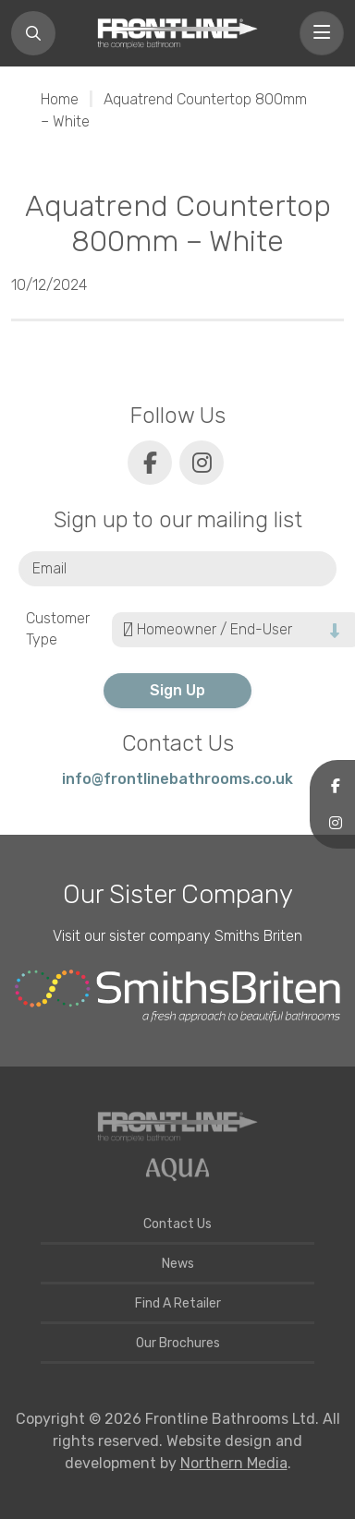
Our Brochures (178, 1343)
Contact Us (177, 1224)
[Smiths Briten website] (177, 996)
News (178, 1264)
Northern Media (234, 1463)
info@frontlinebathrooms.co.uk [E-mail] (177, 779)
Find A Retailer (178, 1303)
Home (60, 99)
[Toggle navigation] (322, 33)
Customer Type (58, 628)
